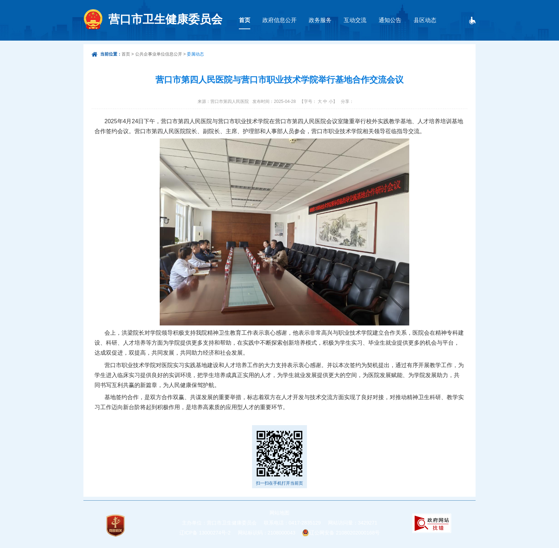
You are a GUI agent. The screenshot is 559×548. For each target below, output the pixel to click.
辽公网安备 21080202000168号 (344, 533)
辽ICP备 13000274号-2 (205, 533)
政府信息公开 (279, 20)
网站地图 (279, 513)
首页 (244, 20)
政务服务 (320, 20)
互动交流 (355, 20)
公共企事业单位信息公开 (158, 54)
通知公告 (390, 20)
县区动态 (425, 20)
